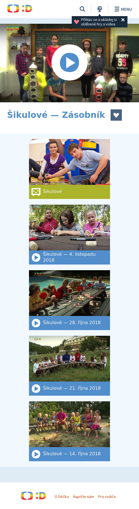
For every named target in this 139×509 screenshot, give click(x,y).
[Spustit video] (69, 63)
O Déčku (62, 496)
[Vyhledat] (82, 9)
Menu (122, 9)
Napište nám (83, 496)
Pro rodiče (107, 496)
